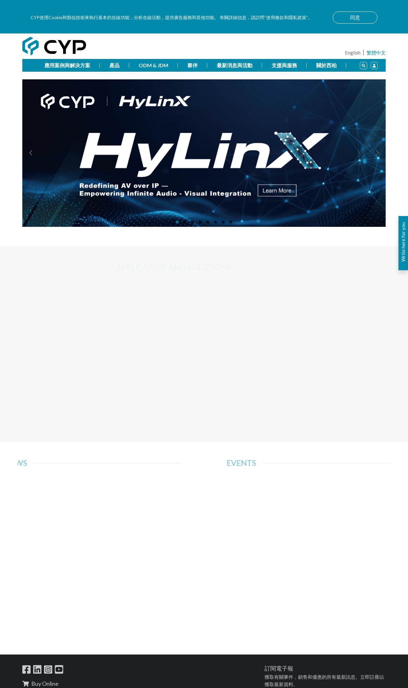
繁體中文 (376, 52)
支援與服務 (284, 65)
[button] (177, 222)
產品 (114, 65)
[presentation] (31, 153)
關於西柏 (326, 65)
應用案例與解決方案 (67, 65)
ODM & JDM (153, 65)
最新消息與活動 (234, 65)
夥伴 (192, 65)
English (353, 52)
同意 (355, 17)
